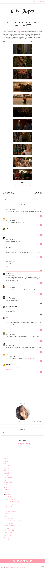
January (7, 496)
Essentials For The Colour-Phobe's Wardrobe (15, 510)
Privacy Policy (11, 567)
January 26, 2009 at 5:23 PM (10, 287)
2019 (5, 458)
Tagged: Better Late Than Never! (12, 525)
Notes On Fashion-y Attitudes (11, 499)
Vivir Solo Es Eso (8, 528)
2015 (5, 465)
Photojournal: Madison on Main (12, 515)
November (7, 479)
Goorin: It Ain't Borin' (10, 527)
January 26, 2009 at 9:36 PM (10, 308)
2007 (5, 539)
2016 (5, 463)
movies (22, 27)
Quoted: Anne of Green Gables (11, 534)
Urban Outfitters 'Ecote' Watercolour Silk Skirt (15, 508)
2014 (5, 467)
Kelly (7, 344)
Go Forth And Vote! (9, 523)
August (7, 484)
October (7, 480)
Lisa (7, 286)
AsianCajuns (8, 273)
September (7, 482)
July (6, 486)
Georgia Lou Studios (21, 567)
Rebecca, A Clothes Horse (11, 306)
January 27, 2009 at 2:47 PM (10, 334)
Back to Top (41, 566)
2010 (5, 473)
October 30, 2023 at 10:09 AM (10, 356)
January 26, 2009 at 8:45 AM (10, 209)
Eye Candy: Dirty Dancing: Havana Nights (13, 504)
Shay (7, 238)
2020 (5, 456)
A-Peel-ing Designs (9, 498)
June (6, 487)
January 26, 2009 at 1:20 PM (10, 239)
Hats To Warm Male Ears (10, 511)
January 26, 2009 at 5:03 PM (10, 275)
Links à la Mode (8, 506)
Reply (41, 225)
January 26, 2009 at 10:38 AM (10, 230)
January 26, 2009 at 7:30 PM (10, 298)
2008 (5, 537)
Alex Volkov (8, 364)
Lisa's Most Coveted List (10, 518)
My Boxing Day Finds (9, 530)
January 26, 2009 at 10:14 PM (10, 319)
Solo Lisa (7, 567)
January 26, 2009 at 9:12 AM (10, 220)
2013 (5, 468)
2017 (5, 461)
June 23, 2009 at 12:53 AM (10, 345)
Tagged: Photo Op (9, 516)
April (6, 491)
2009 (5, 475)
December (7, 477)
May (6, 489)
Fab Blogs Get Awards (9, 503)
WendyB (7, 333)
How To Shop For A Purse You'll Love (13, 520)
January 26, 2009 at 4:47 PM (10, 261)
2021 (5, 455)
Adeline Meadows (10, 355)
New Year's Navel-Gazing (10, 535)
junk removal (32, 358)
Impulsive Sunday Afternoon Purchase (13, 501)
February (7, 494)
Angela (7, 219)
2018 (5, 460)
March (6, 492)
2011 (5, 472)
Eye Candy (19, 31)
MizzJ (7, 228)
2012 (5, 470)
